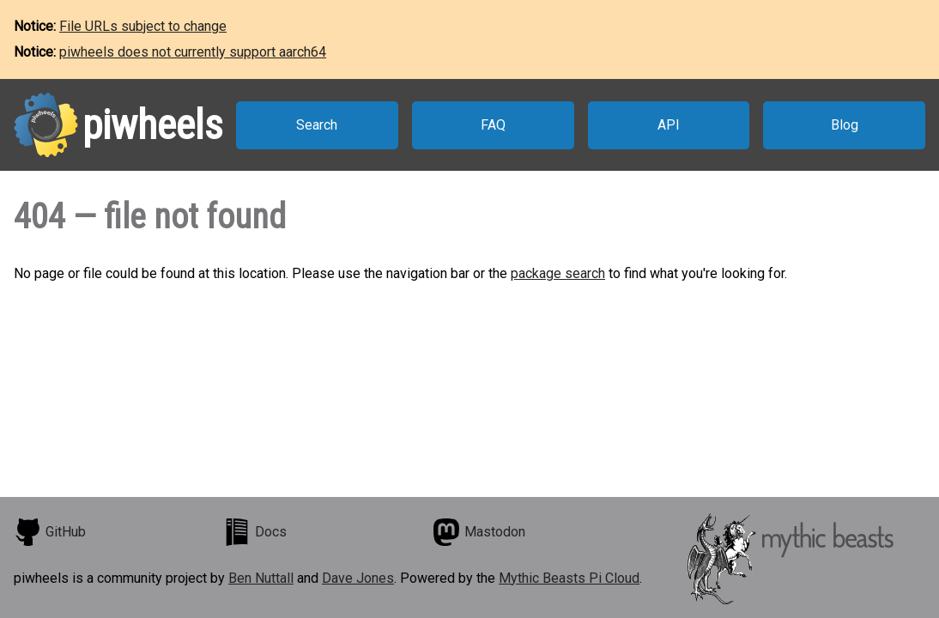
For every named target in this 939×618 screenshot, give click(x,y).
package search (558, 273)
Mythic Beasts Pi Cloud (569, 578)
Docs (255, 532)
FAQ (493, 125)
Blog (844, 125)
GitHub (50, 532)
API (668, 125)
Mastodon (479, 532)
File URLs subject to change (143, 26)
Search (316, 125)
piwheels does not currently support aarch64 (192, 52)
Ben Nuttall (261, 578)
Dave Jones (358, 578)
